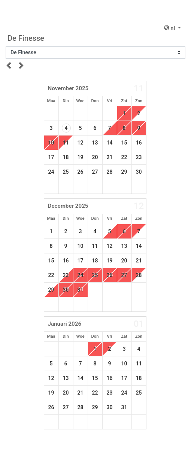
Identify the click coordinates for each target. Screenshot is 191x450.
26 (81, 172)
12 (81, 143)
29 (124, 172)
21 (110, 157)
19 (81, 157)
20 (95, 157)
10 (51, 143)
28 (110, 172)
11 (95, 246)
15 (124, 143)
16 (139, 143)
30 (139, 172)
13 (95, 143)
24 (51, 172)
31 (81, 290)
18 (66, 157)
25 (66, 172)
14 (110, 143)
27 (95, 172)
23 (139, 157)
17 (51, 157)
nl (170, 28)
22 (124, 157)
